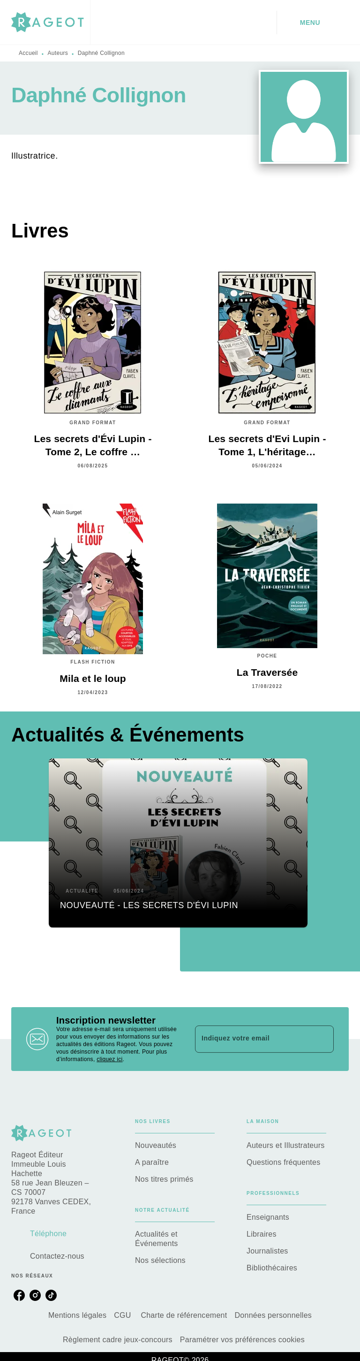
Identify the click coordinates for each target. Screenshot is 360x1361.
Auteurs (58, 53)
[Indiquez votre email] (252, 1039)
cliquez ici (109, 1059)
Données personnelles (273, 1315)
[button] (178, 842)
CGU (123, 1315)
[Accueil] (50, 22)
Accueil (28, 53)
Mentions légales (77, 1315)
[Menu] (313, 22)
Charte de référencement (184, 1315)
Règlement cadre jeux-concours (117, 1340)
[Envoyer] (322, 1039)
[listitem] (19, 1295)
